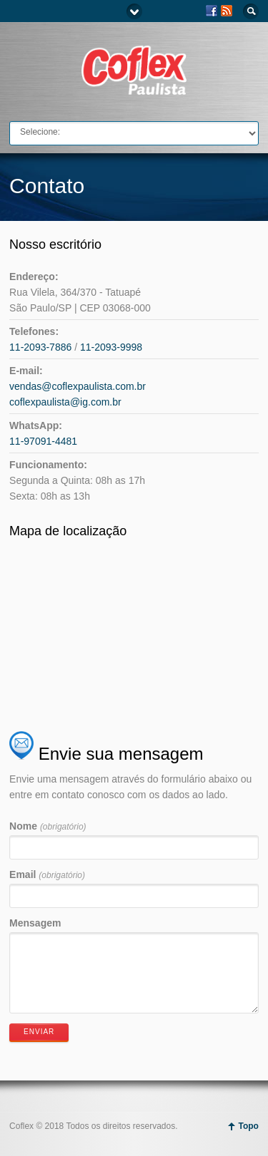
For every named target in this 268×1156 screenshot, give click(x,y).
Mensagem (35, 923)
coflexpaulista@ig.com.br (65, 402)
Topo (248, 1126)
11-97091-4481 (43, 441)
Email (47, 874)
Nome (47, 826)
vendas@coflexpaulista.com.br (77, 386)
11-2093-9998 (111, 347)
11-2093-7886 (40, 347)
